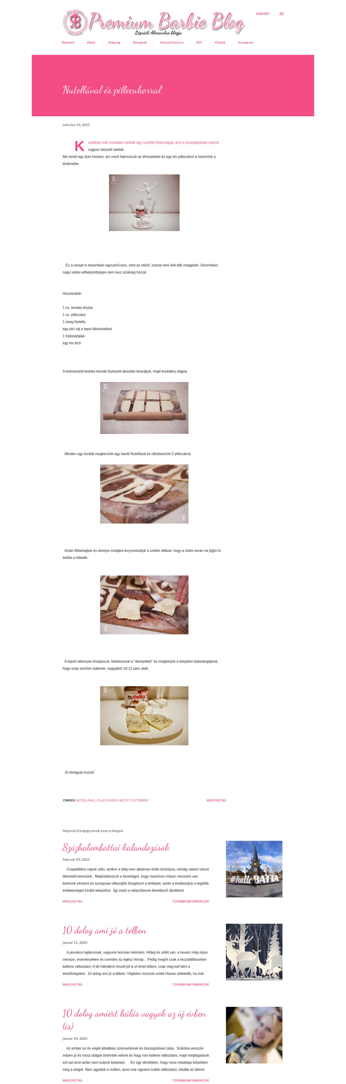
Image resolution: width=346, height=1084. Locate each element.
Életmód (68, 42)
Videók (220, 42)
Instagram (245, 42)
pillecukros (107, 800)
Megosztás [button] (216, 800)
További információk (190, 901)
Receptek (140, 42)
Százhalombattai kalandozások (116, 847)
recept (125, 800)
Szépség (114, 42)
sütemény (140, 800)
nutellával (86, 800)
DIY (199, 42)
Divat (91, 42)
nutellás (149, 142)
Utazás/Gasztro (172, 42)
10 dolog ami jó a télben (104, 930)
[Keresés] (262, 14)
